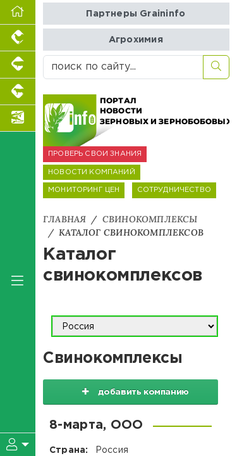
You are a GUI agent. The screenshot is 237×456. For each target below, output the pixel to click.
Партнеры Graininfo (135, 14)
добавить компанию (131, 391)
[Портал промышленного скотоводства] (17, 92)
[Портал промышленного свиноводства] (17, 64)
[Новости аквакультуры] (17, 118)
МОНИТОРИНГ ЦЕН (83, 190)
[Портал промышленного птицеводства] (17, 38)
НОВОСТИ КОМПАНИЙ (91, 172)
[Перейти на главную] (17, 12)
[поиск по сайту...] (123, 67)
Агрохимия (136, 39)
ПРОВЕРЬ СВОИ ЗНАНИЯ (95, 154)
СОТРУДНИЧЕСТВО (174, 190)
